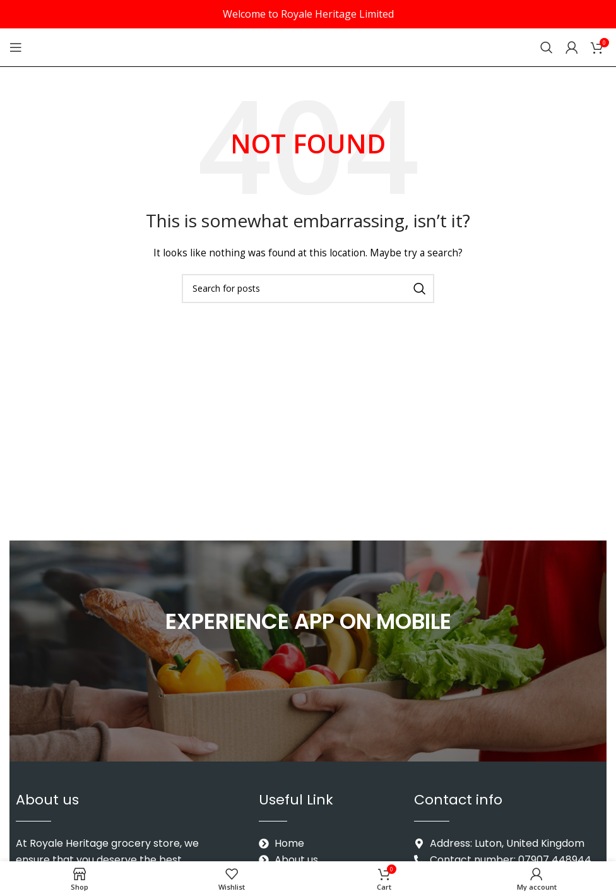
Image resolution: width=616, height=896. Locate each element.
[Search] (546, 47)
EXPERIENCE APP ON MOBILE (308, 621)
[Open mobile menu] (15, 47)
